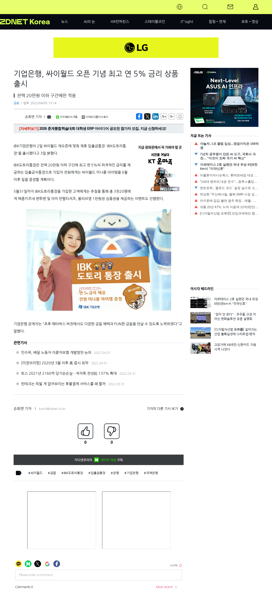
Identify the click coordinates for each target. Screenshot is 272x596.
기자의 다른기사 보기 (95, 117)
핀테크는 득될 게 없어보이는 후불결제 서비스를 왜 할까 (63, 384)
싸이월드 (36, 473)
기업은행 (132, 473)
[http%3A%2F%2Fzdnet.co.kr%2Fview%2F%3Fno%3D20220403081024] (155, 116)
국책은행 (152, 473)
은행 (116, 473)
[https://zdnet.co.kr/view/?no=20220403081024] (139, 116)
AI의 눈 (89, 21)
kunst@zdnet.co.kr (52, 408)
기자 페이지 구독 (67, 117)
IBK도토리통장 (73, 473)
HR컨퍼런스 (120, 21)
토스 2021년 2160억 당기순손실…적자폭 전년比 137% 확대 (69, 373)
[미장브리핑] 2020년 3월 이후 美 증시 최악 (54, 363)
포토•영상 (249, 21)
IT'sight (187, 21)
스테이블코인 (155, 21)
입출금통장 (98, 473)
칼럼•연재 (217, 21)
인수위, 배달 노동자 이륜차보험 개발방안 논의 (56, 352)
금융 (16, 103)
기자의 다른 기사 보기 (165, 408)
